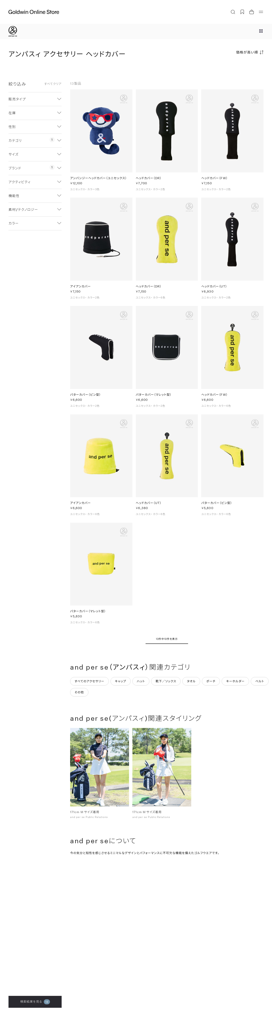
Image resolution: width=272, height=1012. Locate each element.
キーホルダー (235, 683)
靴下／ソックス (166, 683)
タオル (191, 683)
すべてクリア (53, 83)
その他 (79, 694)
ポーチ (210, 683)
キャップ (120, 683)
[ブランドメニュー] (261, 31)
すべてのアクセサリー (89, 683)
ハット (141, 683)
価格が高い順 (247, 52)
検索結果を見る (35, 1001)
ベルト (259, 683)
